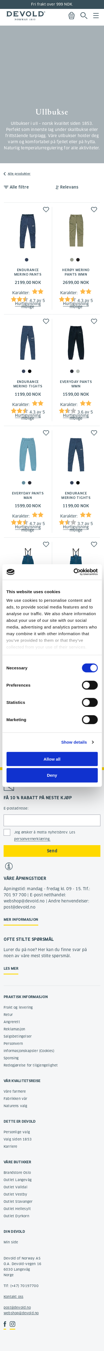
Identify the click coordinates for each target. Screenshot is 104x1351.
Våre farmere (15, 1091)
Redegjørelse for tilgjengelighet (31, 1065)
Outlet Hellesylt (17, 1209)
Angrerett (12, 1022)
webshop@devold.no (21, 1313)
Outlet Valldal (15, 1187)
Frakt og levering (18, 1007)
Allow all (52, 758)
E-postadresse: (16, 808)
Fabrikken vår (15, 1099)
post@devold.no (17, 1307)
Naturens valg (15, 1106)
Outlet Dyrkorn (16, 1216)
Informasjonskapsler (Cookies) (29, 1051)
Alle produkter (19, 173)
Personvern (13, 1043)
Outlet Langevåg (18, 1180)
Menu (96, 15)
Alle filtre (19, 187)
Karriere (10, 1146)
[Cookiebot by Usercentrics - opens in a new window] (74, 572)
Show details (74, 742)
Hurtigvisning (28, 303)
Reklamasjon (14, 1029)
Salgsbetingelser (18, 1036)
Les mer (11, 968)
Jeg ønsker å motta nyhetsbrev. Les (44, 835)
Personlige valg (17, 1132)
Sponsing (11, 1058)
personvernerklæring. (32, 839)
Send (52, 851)
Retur (8, 1015)
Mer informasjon (21, 919)
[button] (46, 209)
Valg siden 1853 (18, 1139)
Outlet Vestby (15, 1194)
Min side (11, 1242)
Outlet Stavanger (18, 1201)
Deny (52, 775)
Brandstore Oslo (17, 1173)
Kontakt (10, 1297)
